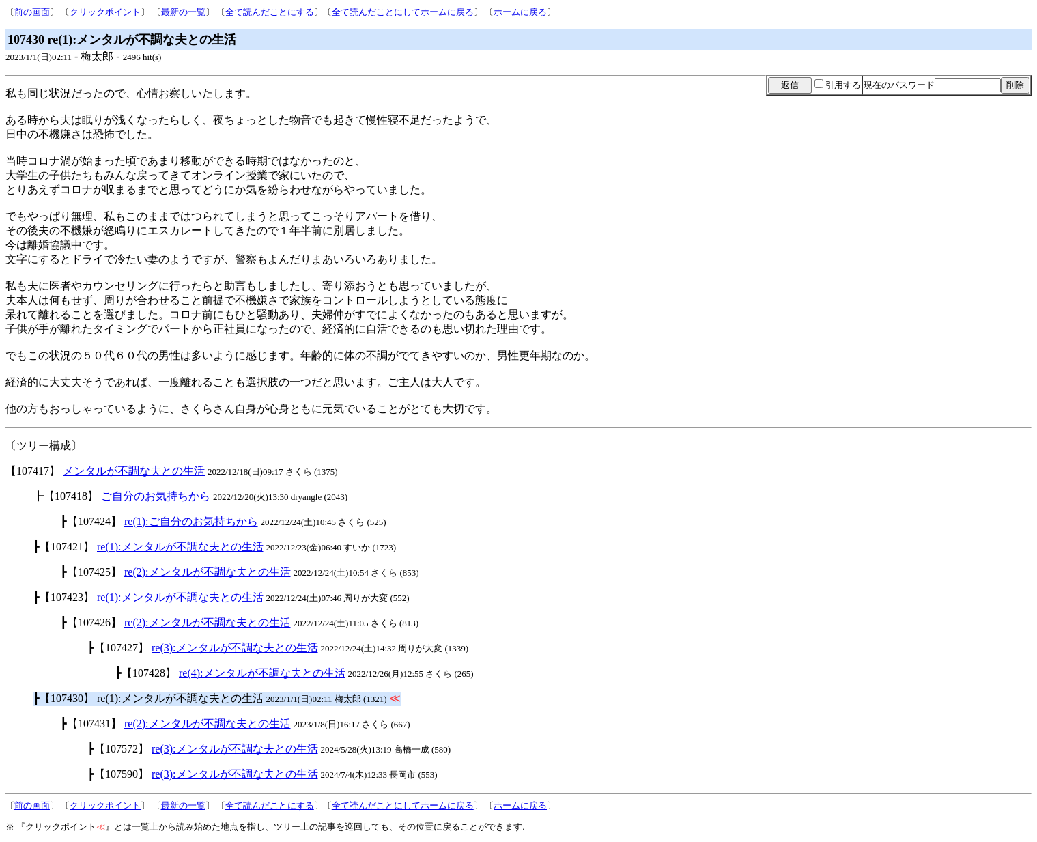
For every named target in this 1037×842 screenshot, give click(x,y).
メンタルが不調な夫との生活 (134, 471)
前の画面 (32, 12)
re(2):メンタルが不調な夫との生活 (207, 572)
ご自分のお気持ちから (155, 496)
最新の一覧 (183, 12)
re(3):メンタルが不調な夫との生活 (235, 648)
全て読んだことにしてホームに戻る (403, 12)
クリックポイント (105, 12)
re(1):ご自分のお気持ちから (191, 521)
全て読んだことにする (269, 12)
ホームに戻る (520, 12)
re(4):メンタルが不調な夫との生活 (262, 673)
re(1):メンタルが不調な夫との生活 (180, 546)
